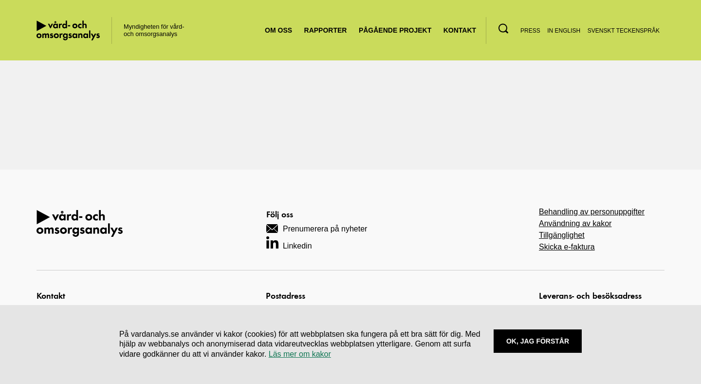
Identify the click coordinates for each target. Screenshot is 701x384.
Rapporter (325, 30)
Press (530, 30)
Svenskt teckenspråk (624, 30)
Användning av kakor (575, 223)
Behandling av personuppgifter (592, 212)
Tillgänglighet (562, 235)
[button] (503, 28)
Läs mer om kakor (300, 354)
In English (563, 30)
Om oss (278, 30)
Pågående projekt (395, 30)
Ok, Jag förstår (537, 341)
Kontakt (459, 30)
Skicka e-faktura (567, 247)
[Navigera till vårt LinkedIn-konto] (289, 242)
